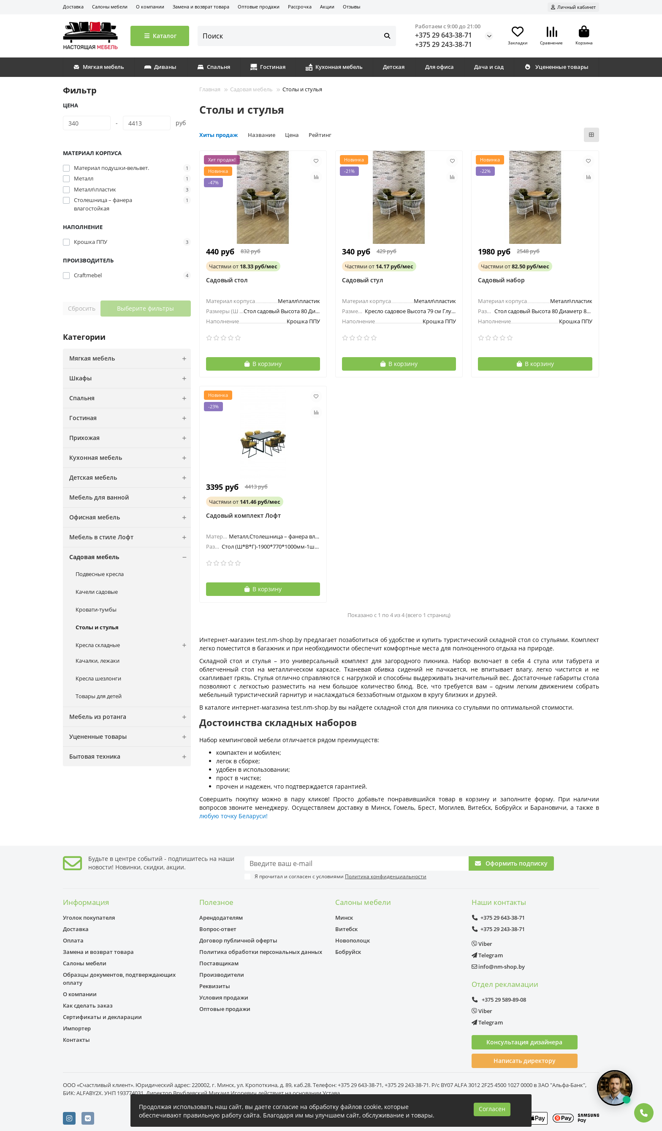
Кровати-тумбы (96, 609)
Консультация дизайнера (524, 1042)
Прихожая (130, 438)
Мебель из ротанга (130, 717)
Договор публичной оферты (238, 940)
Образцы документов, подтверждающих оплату (119, 978)
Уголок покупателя (89, 917)
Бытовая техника (130, 756)
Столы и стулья (97, 627)
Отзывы (351, 6)
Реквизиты (214, 986)
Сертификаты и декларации (102, 1017)
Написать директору (525, 1061)
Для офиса (439, 67)
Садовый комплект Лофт (243, 515)
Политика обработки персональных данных (260, 952)
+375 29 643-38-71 (443, 35)
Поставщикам (219, 963)
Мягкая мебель (98, 67)
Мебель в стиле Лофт (130, 537)
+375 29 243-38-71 (443, 44)
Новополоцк (352, 940)
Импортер (77, 1028)
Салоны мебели (110, 6)
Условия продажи (223, 997)
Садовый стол (227, 280)
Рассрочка (300, 6)
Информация (86, 902)
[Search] (297, 36)
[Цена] (87, 123)
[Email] (356, 863)
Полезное (216, 902)
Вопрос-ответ (217, 929)
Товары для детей (99, 696)
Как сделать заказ (88, 1005)
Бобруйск (348, 952)
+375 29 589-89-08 (499, 999)
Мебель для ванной (130, 497)
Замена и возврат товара (201, 6)
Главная (209, 89)
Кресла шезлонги (98, 678)
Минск (344, 917)
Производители (221, 974)
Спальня (213, 67)
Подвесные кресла (100, 574)
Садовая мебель (130, 557)
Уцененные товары (556, 67)
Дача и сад (489, 67)
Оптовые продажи (258, 6)
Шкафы (130, 378)
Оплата (73, 940)
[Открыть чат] (614, 1088)
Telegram (487, 955)
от (243, 266)
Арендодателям (221, 917)
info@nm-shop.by (498, 966)
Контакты (76, 1040)
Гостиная (267, 67)
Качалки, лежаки (97, 660)
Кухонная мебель (334, 67)
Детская (393, 67)
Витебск (346, 929)
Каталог (159, 36)
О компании (150, 6)
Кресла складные (133, 645)
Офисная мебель (130, 517)
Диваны (160, 67)
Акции (327, 6)
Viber (482, 944)
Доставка (73, 6)
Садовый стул (362, 280)
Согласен (492, 1109)
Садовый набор (501, 280)
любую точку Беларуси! (233, 816)
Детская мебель (130, 477)
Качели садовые (97, 592)
